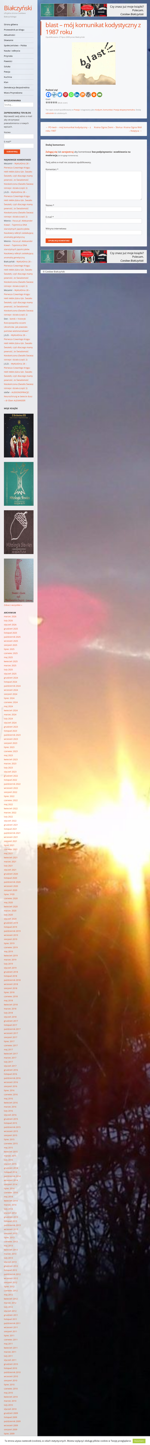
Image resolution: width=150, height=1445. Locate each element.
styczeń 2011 (10, 1360)
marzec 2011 (10, 1351)
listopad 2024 (10, 681)
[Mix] (82, 94)
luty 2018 (8, 1012)
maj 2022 (8, 804)
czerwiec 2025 (11, 653)
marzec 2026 (10, 616)
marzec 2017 (10, 1057)
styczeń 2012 (10, 1311)
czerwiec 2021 (11, 849)
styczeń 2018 (10, 1016)
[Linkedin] (76, 94)
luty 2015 (8, 1159)
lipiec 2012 (9, 1286)
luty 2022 (8, 816)
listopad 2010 (10, 1368)
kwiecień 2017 (11, 1053)
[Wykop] (54, 94)
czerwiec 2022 (11, 800)
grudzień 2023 (11, 726)
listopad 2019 (10, 927)
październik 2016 (12, 1078)
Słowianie (8, 40)
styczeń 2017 (10, 1065)
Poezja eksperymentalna (124, 109)
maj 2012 (8, 1294)
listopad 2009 (10, 1417)
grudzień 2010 (11, 1364)
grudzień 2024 (11, 677)
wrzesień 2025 (11, 641)
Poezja (7, 71)
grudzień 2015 (11, 1119)
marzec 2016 (10, 1106)
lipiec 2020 (9, 894)
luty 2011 (8, 1356)
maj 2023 (8, 755)
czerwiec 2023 (11, 751)
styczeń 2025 (10, 673)
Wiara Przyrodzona (13, 92)
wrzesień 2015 (11, 1131)
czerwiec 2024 (11, 702)
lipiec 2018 (9, 992)
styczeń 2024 (10, 722)
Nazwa (50, 205)
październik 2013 (12, 1225)
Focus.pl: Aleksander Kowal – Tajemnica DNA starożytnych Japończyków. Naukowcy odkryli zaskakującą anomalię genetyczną (18, 228)
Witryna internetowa (56, 228)
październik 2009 (12, 1421)
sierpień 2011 (10, 1331)
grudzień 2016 (11, 1070)
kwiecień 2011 (11, 1347)
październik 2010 (12, 1372)
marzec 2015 (10, 1155)
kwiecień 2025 (11, 661)
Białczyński (18, 8)
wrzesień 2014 (11, 1180)
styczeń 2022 (10, 820)
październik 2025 (12, 636)
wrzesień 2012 (11, 1278)
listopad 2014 (10, 1172)
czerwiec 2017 (11, 1045)
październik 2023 (12, 735)
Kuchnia (8, 77)
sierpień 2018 (10, 988)
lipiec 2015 (9, 1139)
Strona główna (11, 24)
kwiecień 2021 (11, 857)
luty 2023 (8, 767)
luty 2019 (8, 963)
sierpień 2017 (10, 1037)
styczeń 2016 (10, 1114)
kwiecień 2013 (11, 1249)
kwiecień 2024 (11, 710)
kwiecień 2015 (11, 1151)
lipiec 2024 (9, 698)
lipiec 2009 (9, 1433)
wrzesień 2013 (11, 1229)
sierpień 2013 (10, 1233)
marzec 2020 (10, 910)
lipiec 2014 (9, 1188)
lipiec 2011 (9, 1335)
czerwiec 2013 (11, 1241)
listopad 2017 (10, 1025)
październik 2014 (12, 1176)
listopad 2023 (10, 730)
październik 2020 (12, 882)
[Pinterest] (65, 94)
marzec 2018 (10, 1008)
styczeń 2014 (10, 1213)
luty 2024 (8, 718)
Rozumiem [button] (139, 1441)
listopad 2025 (10, 632)
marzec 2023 (10, 763)
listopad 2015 (10, 1123)
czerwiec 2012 (11, 1290)
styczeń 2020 (10, 918)
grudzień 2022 (11, 775)
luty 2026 (8, 620)
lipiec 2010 (9, 1384)
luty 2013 (8, 1257)
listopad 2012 (10, 1270)
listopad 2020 (10, 878)
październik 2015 (12, 1127)
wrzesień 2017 (11, 1033)
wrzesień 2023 (11, 739)
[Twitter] (59, 94)
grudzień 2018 (11, 971)
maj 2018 (8, 1000)
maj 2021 (8, 853)
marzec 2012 (10, 1302)
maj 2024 (8, 706)
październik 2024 (12, 685)
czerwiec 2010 (11, 1388)
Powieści (8, 61)
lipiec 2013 (9, 1237)
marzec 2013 (10, 1253)
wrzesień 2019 (11, 935)
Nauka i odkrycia (12, 50)
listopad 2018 (10, 976)
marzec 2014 (10, 1204)
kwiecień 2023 (11, 759)
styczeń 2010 (10, 1409)
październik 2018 (12, 980)
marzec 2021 (10, 861)
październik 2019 (12, 931)
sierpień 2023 (10, 743)
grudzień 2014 (11, 1168)
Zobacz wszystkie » (13, 605)
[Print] (94, 94)
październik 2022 (12, 784)
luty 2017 (8, 1061)
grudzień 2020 (11, 873)
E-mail (50, 216)
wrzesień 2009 (11, 1425)
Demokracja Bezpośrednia (16, 87)
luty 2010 (8, 1405)
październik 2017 (12, 1029)
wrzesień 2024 (11, 690)
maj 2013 (8, 1245)
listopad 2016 (10, 1074)
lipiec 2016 (9, 1090)
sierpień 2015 (10, 1135)
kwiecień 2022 (11, 808)
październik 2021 (12, 833)
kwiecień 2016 (11, 1102)
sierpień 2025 (10, 645)
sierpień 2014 (10, 1184)
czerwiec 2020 (11, 898)
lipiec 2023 (9, 747)
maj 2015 (8, 1147)
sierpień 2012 (10, 1282)
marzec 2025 (10, 665)
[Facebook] (48, 94)
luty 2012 (8, 1307)
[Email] (99, 94)
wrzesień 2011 (11, 1327)
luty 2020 (8, 914)
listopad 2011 (10, 1319)
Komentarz (52, 169)
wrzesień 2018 (11, 984)
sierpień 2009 (10, 1429)
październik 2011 (12, 1323)
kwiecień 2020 (11, 906)
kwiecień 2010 (11, 1396)
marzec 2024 (10, 714)
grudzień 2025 (11, 628)
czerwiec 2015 (11, 1143)
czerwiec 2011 (11, 1339)
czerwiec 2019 (11, 947)
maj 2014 (8, 1196)
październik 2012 (12, 1274)
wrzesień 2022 (11, 788)
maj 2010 (8, 1392)
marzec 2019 (10, 959)
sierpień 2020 (10, 890)
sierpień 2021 (10, 841)
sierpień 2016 (10, 1086)
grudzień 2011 (11, 1315)
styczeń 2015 (10, 1164)
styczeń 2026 (10, 624)
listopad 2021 (10, 828)
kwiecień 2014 (11, 1200)
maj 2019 (8, 951)
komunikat (108, 109)
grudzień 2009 (11, 1413)
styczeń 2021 (10, 869)
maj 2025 (8, 657)
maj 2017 (8, 1049)
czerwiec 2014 (11, 1192)
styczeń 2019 (10, 967)
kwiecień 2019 (11, 955)
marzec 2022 (10, 812)
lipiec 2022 (9, 796)
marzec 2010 (10, 1400)
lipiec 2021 (9, 845)
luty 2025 (8, 669)
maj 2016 (8, 1098)
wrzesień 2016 (11, 1082)
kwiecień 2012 (11, 1298)
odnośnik (50, 113)
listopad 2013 (10, 1221)
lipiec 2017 (9, 1041)
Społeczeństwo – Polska (15, 45)
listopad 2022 (10, 779)
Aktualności (9, 35)
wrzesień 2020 (11, 886)
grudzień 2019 (11, 922)
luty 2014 (8, 1208)
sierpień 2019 (10, 939)
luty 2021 (8, 865)
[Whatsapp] (71, 94)
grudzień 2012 (11, 1266)
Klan (6, 82)
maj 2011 (8, 1343)
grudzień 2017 (11, 1021)
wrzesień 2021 (11, 837)
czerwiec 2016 (11, 1094)
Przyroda (8, 56)
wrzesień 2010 (11, 1376)
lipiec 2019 (9, 943)
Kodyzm (98, 109)
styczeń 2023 (10, 771)
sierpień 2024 (10, 694)
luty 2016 (8, 1110)
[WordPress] (88, 94)
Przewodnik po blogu (14, 29)
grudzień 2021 (11, 824)
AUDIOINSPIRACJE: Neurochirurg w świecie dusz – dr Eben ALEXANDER (18, 396)
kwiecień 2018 (11, 1004)
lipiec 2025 (9, 649)
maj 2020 (8, 902)
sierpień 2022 (10, 792)
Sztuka (7, 66)
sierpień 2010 (10, 1380)
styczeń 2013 (10, 1262)
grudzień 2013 (11, 1217)
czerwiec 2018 (11, 996)
